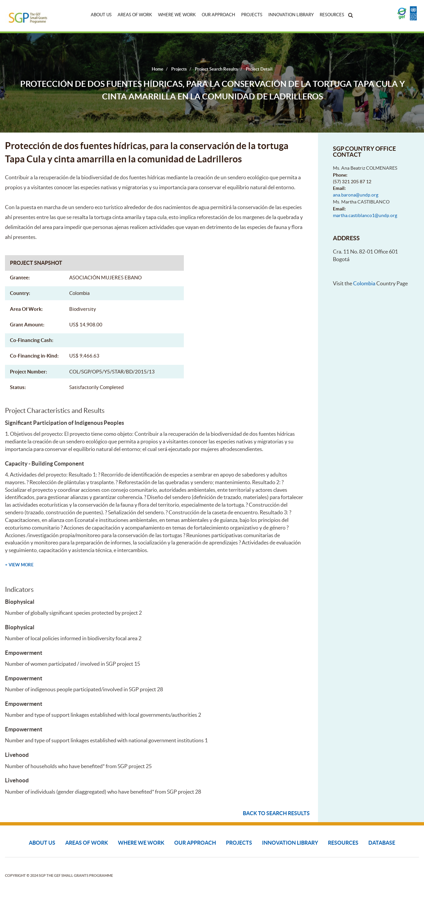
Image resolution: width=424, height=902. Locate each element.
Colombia (364, 283)
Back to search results (276, 813)
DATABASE (381, 843)
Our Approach (218, 14)
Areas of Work (135, 14)
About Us (101, 14)
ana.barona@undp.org (355, 194)
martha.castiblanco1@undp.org (365, 215)
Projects (251, 14)
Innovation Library (291, 14)
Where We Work (177, 14)
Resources (332, 14)
